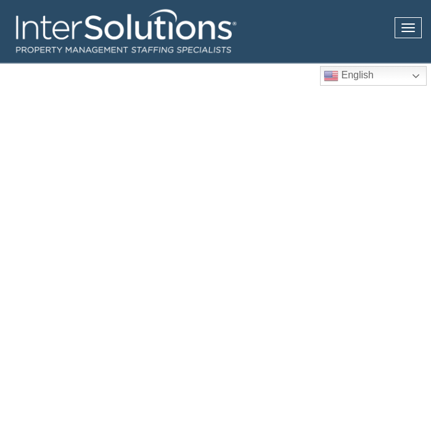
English (349, 75)
